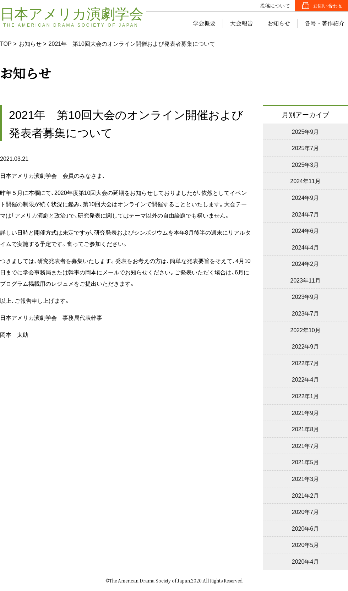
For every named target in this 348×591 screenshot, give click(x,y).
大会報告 (241, 23)
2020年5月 (305, 544)
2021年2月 (305, 495)
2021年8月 (305, 429)
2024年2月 (305, 263)
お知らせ (278, 23)
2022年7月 (305, 363)
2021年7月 (305, 445)
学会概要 (204, 23)
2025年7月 (305, 147)
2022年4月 (305, 379)
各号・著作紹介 (324, 23)
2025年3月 (305, 164)
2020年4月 (305, 561)
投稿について (275, 5)
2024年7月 (305, 214)
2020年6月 (305, 528)
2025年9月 (305, 131)
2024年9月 (305, 197)
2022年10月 (305, 329)
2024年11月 (305, 180)
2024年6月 (305, 230)
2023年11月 (305, 280)
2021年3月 (305, 478)
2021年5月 (305, 462)
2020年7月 (305, 511)
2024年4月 (305, 247)
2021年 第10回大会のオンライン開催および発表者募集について (132, 43)
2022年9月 (305, 346)
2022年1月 (305, 396)
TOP (6, 43)
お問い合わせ (328, 5)
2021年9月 (305, 412)
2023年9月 (305, 296)
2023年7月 (305, 313)
